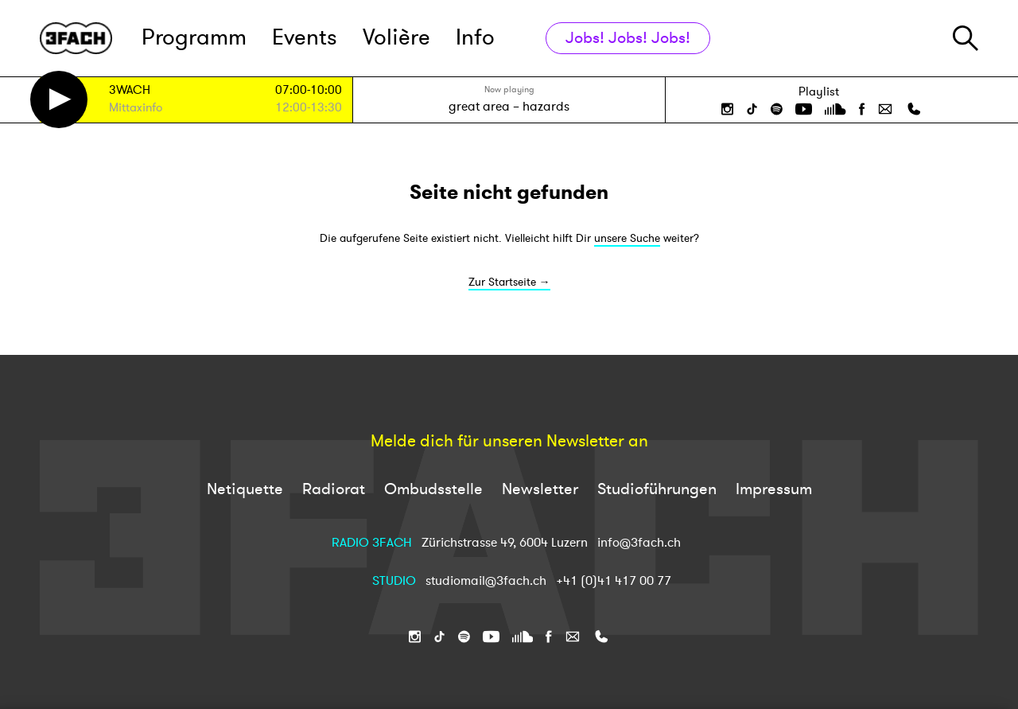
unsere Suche (627, 238)
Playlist (818, 91)
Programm (194, 38)
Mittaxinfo (135, 109)
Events (304, 38)
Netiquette (245, 489)
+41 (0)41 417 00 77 (613, 581)
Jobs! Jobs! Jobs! (627, 38)
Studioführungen (657, 489)
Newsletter (540, 489)
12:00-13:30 (308, 107)
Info (475, 38)
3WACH (129, 91)
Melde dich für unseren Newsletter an (509, 441)
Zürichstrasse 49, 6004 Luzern (505, 542)
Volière (396, 38)
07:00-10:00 (308, 90)
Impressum (774, 489)
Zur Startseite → (509, 282)
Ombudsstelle (433, 489)
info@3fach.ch (639, 542)
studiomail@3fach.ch (487, 581)
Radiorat (333, 489)
